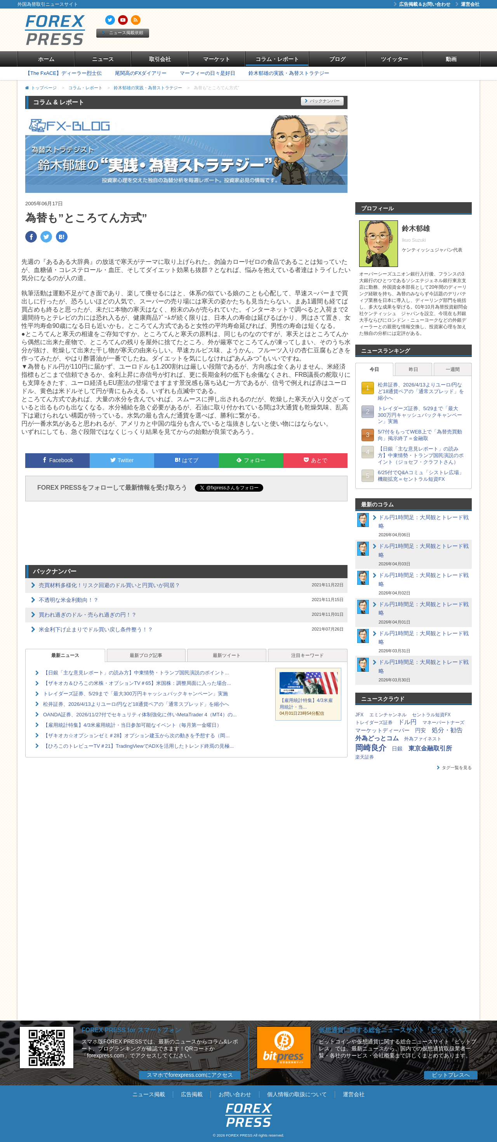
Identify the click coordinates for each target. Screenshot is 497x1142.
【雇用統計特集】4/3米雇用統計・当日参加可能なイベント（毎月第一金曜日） (132, 725)
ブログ (337, 59)
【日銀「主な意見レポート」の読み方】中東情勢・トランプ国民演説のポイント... (136, 673)
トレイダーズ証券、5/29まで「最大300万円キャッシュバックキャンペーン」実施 (135, 694)
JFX (359, 714)
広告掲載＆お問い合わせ (422, 4)
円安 (420, 730)
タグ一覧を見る (454, 767)
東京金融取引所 (430, 748)
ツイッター (394, 59)
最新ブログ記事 (146, 655)
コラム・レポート (277, 59)
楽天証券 (364, 757)
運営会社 (467, 4)
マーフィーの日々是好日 (207, 73)
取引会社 (160, 59)
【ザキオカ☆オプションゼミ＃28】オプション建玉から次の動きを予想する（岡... (136, 735)
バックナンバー (322, 101)
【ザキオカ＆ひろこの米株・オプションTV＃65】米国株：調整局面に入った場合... (137, 683)
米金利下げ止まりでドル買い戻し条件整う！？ (96, 629)
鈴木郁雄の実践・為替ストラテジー (288, 73)
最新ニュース (65, 655)
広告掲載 (192, 1094)
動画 (451, 59)
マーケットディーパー (382, 730)
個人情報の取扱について (297, 1094)
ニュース (103, 59)
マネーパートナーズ (443, 722)
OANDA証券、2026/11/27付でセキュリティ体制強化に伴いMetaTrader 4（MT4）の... (140, 714)
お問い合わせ (235, 1094)
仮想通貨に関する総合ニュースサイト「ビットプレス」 (396, 1030)
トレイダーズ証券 (374, 722)
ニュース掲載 (148, 1094)
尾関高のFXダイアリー (141, 73)
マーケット (216, 59)
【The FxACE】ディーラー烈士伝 (63, 73)
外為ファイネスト (422, 739)
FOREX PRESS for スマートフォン (131, 1030)
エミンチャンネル (388, 714)
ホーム (46, 59)
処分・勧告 (447, 730)
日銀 (397, 748)
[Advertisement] (337, 29)
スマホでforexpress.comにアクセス (190, 1075)
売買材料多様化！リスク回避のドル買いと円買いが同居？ (109, 585)
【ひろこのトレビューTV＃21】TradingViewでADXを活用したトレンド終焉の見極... (138, 746)
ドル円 (407, 722)
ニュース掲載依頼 (122, 32)
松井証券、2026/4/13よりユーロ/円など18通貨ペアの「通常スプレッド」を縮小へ (136, 704)
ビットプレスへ (451, 1075)
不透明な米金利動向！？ (69, 600)
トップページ (44, 87)
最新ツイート (227, 655)
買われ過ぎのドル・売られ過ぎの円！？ (88, 615)
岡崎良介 (370, 747)
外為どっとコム (377, 738)
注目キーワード (307, 655)
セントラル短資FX (431, 714)
